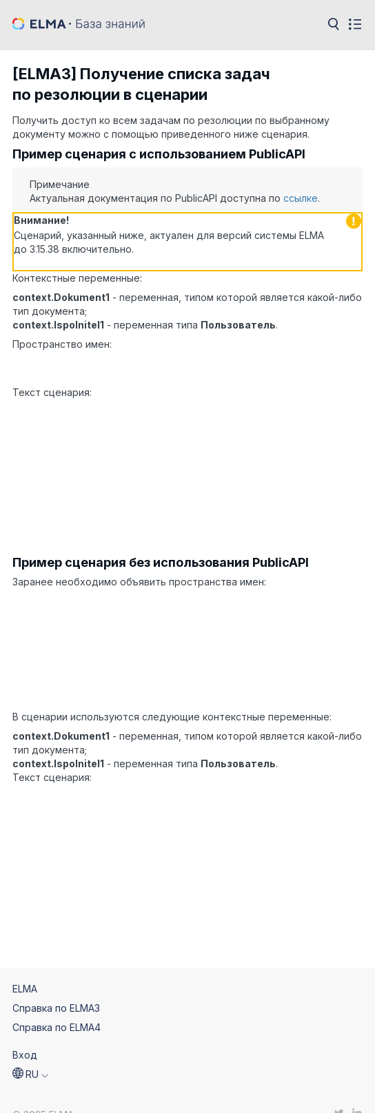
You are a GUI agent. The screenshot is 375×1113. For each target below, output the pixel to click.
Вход (24, 1033)
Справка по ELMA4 (56, 1005)
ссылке (300, 198)
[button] (30, 1052)
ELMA (24, 966)
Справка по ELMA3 (56, 986)
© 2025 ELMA (43, 1093)
